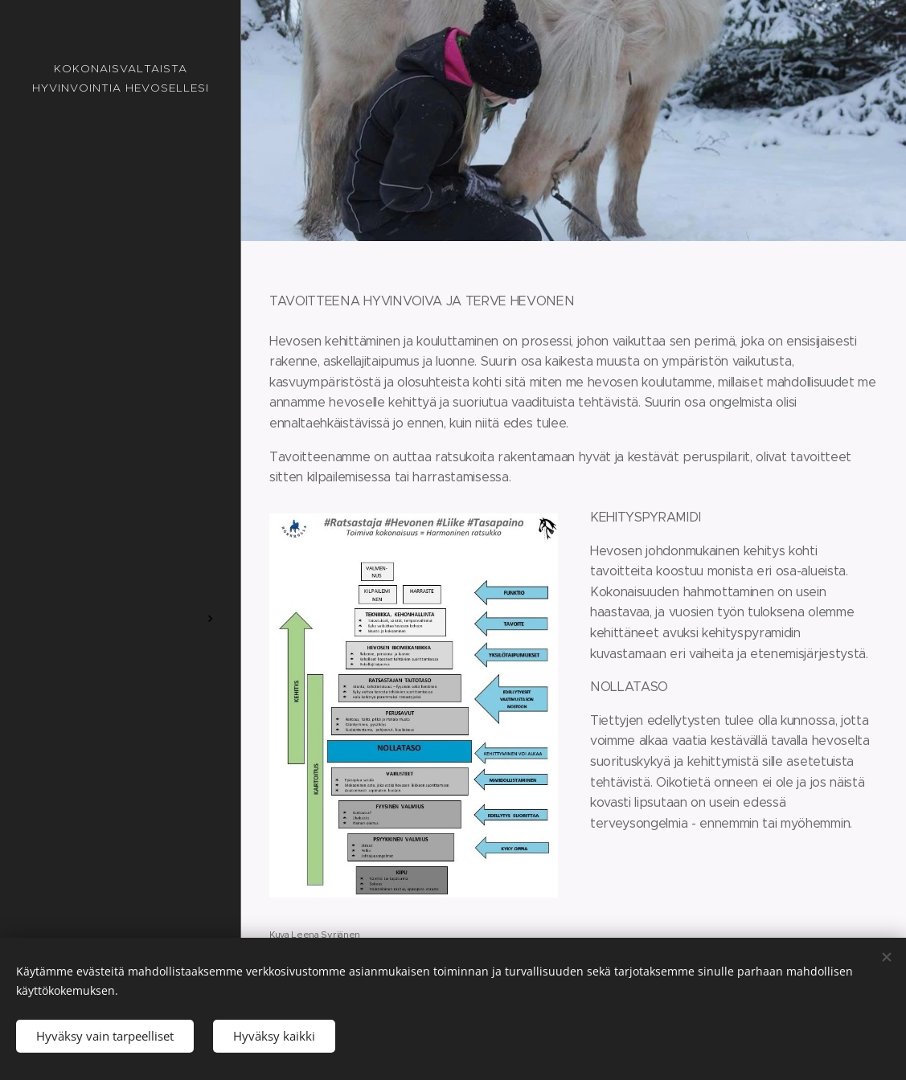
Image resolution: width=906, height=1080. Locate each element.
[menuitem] (120, 452)
